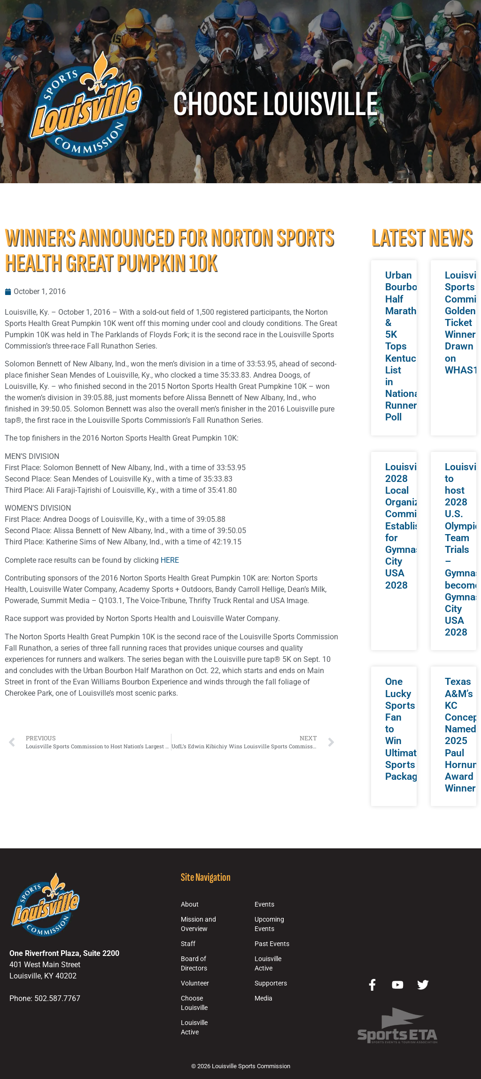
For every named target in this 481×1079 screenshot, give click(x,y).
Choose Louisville (194, 1003)
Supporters (271, 983)
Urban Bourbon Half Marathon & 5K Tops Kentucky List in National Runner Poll (406, 346)
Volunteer (195, 983)
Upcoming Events (269, 924)
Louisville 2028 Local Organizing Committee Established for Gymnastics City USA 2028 (411, 526)
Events (264, 904)
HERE (170, 560)
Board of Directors (194, 963)
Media (263, 998)
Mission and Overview (198, 924)
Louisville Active (194, 1027)
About (190, 904)
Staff (188, 944)
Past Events (272, 944)
